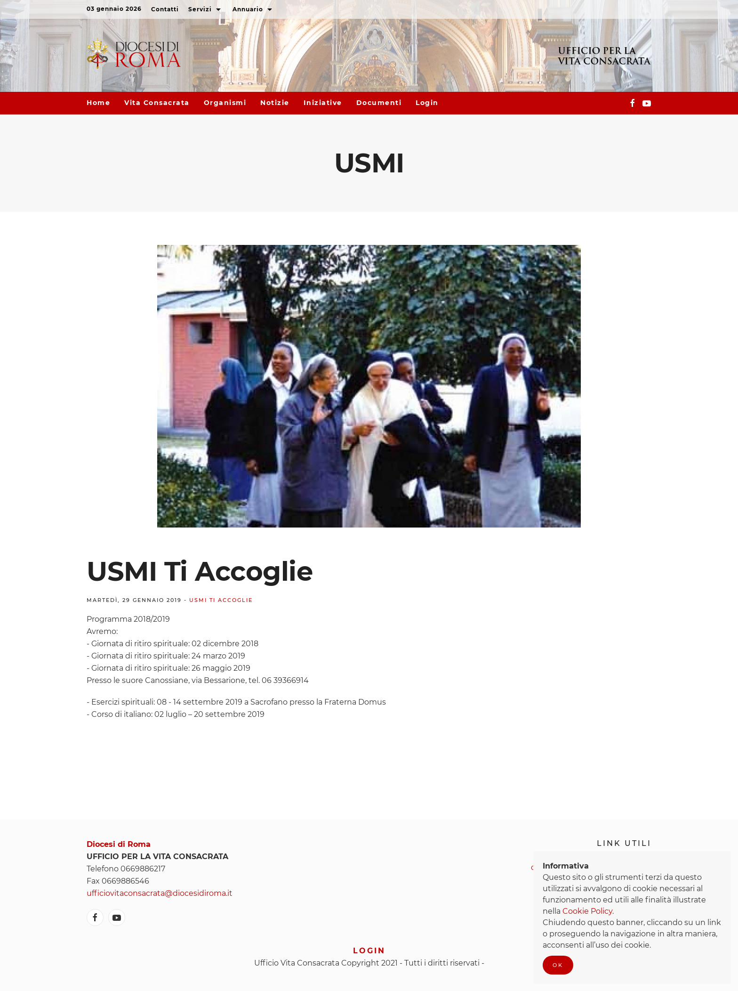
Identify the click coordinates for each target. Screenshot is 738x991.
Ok (558, 965)
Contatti (165, 9)
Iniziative (323, 102)
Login (427, 102)
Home (98, 102)
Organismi (225, 102)
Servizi (205, 10)
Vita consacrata (157, 102)
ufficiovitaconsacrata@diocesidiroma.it (160, 893)
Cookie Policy (587, 911)
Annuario (253, 10)
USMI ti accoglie (221, 600)
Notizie (274, 102)
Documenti (379, 102)
